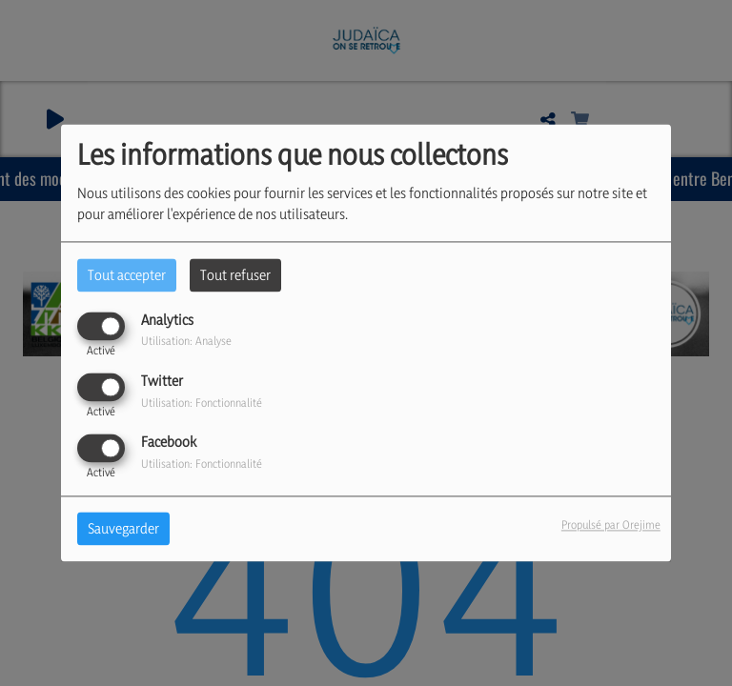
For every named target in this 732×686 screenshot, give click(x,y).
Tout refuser (235, 275)
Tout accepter (127, 275)
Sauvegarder (123, 529)
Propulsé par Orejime (611, 525)
